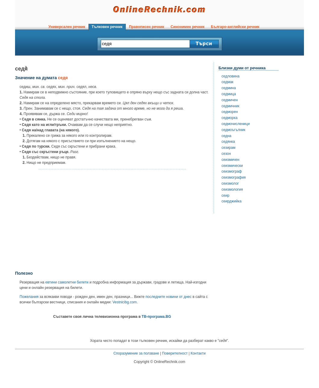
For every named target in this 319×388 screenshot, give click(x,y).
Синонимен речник (187, 27)
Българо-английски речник (235, 27)
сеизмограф (231, 171)
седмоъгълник (233, 130)
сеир (225, 195)
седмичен (229, 100)
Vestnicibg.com (125, 302)
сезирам (228, 148)
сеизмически (232, 166)
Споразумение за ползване (136, 353)
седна (226, 136)
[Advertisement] (112, 220)
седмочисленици (235, 124)
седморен (229, 112)
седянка (228, 141)
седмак (227, 82)
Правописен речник (146, 27)
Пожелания (29, 297)
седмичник (230, 106)
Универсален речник (66, 27)
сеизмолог (230, 183)
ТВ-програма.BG (156, 316)
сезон (226, 154)
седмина (228, 88)
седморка (229, 118)
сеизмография (233, 177)
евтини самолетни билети (66, 282)
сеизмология (232, 189)
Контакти (198, 353)
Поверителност (174, 353)
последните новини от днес (169, 297)
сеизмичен (230, 160)
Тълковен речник (107, 27)
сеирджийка (231, 201)
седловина (230, 76)
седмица (228, 94)
